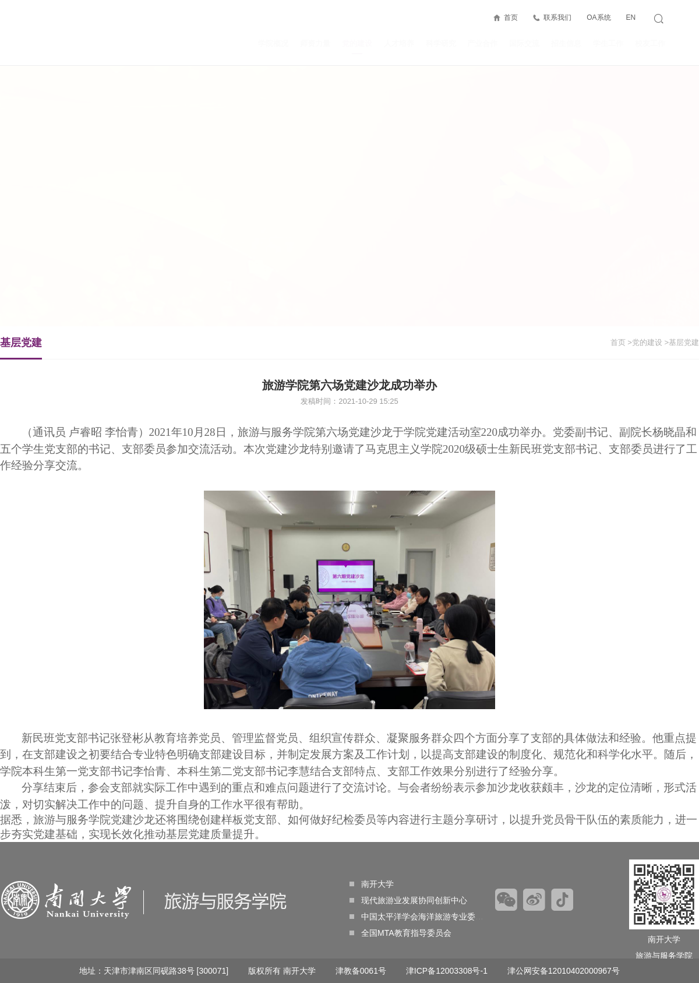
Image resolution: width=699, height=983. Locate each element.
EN (631, 17)
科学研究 (441, 43)
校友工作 (650, 43)
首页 (511, 17)
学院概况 (273, 43)
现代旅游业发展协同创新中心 (408, 900)
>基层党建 (681, 342)
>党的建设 (644, 342)
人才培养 (399, 43)
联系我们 (557, 17)
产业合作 (482, 43)
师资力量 (315, 43)
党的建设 (357, 46)
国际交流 (524, 43)
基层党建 (21, 348)
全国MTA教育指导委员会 (400, 933)
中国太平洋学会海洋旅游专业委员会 (421, 916)
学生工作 (608, 43)
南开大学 (372, 884)
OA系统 (598, 17)
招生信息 (566, 43)
